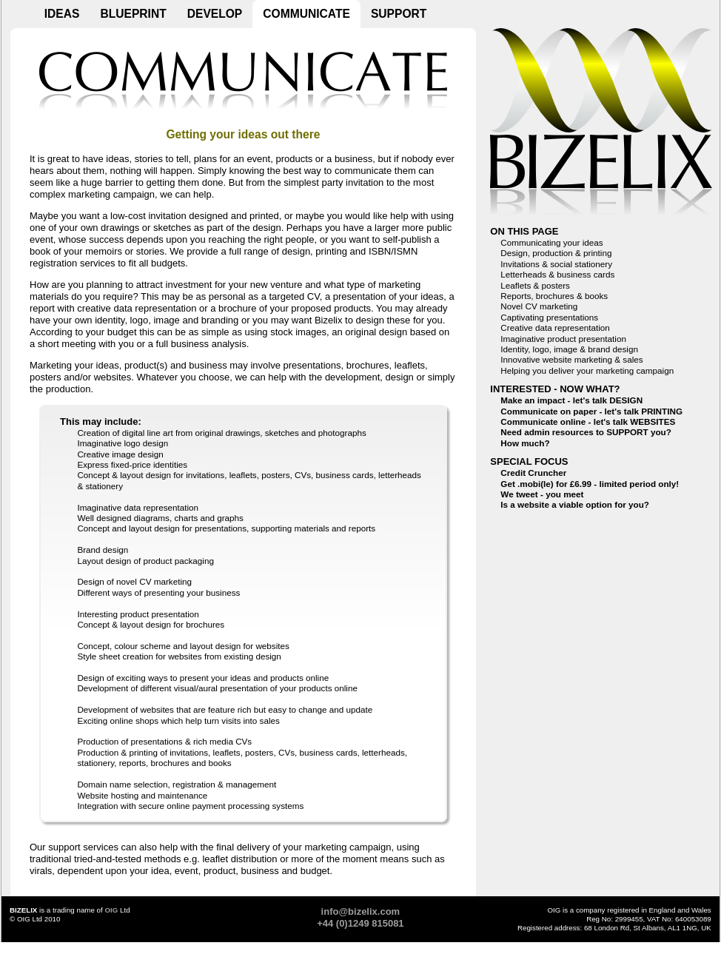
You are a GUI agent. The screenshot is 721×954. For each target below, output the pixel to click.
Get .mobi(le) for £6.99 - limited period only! (589, 483)
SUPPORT (398, 13)
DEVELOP (215, 13)
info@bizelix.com (360, 911)
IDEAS (62, 13)
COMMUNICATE (306, 13)
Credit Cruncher (533, 472)
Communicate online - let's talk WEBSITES (587, 421)
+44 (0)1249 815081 (360, 923)
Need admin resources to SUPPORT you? (585, 432)
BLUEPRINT (133, 13)
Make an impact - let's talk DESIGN (571, 400)
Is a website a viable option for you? (574, 504)
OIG (111, 910)
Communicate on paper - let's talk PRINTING (591, 411)
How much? (524, 443)
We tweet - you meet (541, 494)
